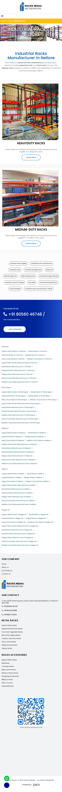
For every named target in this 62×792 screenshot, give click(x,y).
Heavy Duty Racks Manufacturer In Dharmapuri (20, 419)
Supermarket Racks (9, 625)
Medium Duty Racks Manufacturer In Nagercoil (20, 545)
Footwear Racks (8, 666)
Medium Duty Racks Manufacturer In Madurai (19, 463)
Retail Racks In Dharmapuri (41, 392)
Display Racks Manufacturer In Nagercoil (17, 537)
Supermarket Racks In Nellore (13, 474)
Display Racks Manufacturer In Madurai (17, 456)
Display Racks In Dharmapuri (39, 396)
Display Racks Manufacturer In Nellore (16, 497)
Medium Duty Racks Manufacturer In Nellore (19, 504)
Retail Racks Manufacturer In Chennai (16, 366)
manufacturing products (48, 282)
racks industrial (15, 289)
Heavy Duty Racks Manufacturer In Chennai (19, 378)
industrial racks (15, 270)
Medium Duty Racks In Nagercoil (40, 522)
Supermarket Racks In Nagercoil (14, 514)
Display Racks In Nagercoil (36, 518)
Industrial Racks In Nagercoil (12, 518)
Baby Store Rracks (9, 669)
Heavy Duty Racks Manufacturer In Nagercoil (19, 541)
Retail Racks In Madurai (37, 433)
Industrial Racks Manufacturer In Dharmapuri (19, 411)
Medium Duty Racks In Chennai (39, 359)
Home (21, 38)
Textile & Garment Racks (11, 638)
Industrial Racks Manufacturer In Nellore (17, 493)
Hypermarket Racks (9, 660)
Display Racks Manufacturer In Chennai (17, 374)
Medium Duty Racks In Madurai (39, 440)
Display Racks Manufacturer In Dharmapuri (18, 415)
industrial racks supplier (18, 263)
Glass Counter (7, 683)
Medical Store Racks (9, 645)
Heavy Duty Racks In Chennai (13, 359)
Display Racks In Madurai (34, 436)
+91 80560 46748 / (24, 314)
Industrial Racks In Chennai (12, 355)
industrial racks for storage (14, 282)
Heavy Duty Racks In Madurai (13, 440)
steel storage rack (10, 276)
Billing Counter (7, 679)
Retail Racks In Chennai (37, 351)
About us (5, 567)
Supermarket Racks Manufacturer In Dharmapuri (21, 403)
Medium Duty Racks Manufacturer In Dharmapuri (21, 423)
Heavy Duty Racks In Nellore (12, 481)
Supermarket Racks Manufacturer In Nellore (19, 485)
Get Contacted (14, 329)
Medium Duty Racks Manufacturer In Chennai (19, 382)
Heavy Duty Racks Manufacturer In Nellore (18, 500)
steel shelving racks (28, 276)
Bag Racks (6, 663)
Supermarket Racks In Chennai (14, 351)
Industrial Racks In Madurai (12, 436)
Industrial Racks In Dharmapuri (13, 396)
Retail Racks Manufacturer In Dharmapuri (18, 407)
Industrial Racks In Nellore (11, 477)
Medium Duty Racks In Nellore (37, 481)
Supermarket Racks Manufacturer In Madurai (19, 444)
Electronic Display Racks (11, 635)
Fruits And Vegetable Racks (12, 632)
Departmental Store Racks (12, 628)
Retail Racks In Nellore (35, 474)
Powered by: (31, 784)
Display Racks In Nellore (33, 477)
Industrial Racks (8, 686)
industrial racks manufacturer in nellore (38, 289)
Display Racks (7, 648)
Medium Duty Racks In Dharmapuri (43, 400)
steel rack (49, 270)
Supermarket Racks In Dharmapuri (15, 392)
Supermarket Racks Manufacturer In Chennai (19, 363)
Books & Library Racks (10, 673)
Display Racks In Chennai (35, 355)
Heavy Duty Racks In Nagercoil (13, 522)
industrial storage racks (33, 270)
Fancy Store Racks (9, 642)
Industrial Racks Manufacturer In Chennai (18, 370)
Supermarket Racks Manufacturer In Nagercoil (20, 526)
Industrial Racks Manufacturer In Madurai (18, 452)
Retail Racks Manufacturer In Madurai (16, 448)
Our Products (7, 570)
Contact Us (6, 574)
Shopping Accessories (10, 676)
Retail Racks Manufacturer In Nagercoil (17, 530)
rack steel (31, 282)
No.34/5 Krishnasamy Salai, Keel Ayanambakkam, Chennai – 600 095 (30, 602)
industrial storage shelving (48, 276)
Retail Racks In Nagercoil (38, 514)
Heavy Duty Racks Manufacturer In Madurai (18, 460)
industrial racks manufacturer (41, 263)
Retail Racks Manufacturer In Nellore (16, 489)
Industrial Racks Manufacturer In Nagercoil (18, 534)
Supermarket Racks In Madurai (13, 433)
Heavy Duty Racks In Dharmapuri (14, 400)
